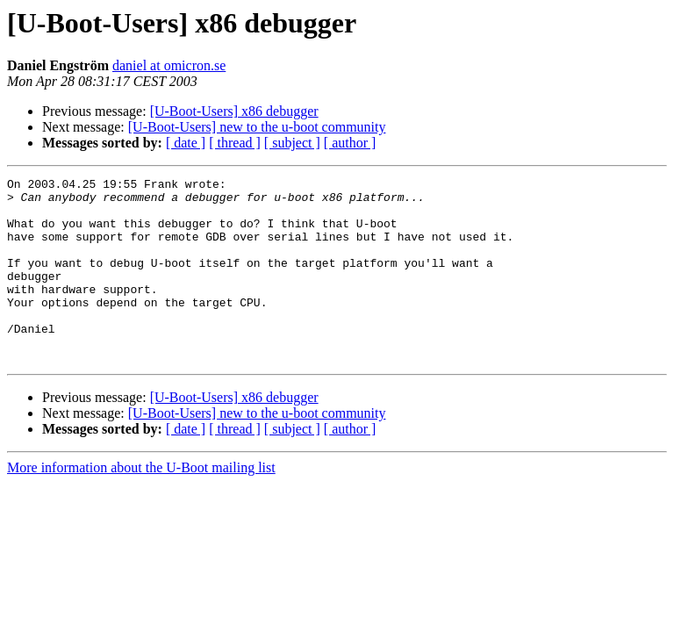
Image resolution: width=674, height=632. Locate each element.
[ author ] (350, 142)
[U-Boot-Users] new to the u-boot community (257, 126)
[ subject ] (292, 142)
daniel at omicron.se (169, 65)
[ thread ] (235, 142)
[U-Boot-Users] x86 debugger (234, 111)
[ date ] (185, 142)
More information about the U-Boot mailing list (141, 504)
